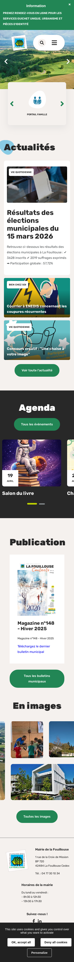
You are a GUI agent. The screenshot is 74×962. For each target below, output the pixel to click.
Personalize (39, 952)
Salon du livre (18, 493)
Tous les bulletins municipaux (37, 678)
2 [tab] (44, 504)
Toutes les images (37, 816)
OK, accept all (21, 942)
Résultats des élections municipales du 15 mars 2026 (33, 224)
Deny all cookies (55, 942)
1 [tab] (36, 504)
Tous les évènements (37, 424)
